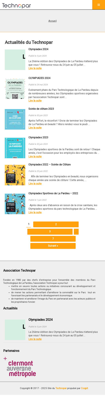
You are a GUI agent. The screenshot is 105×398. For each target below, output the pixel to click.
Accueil (52, 20)
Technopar (61, 388)
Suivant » (53, 245)
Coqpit (84, 388)
